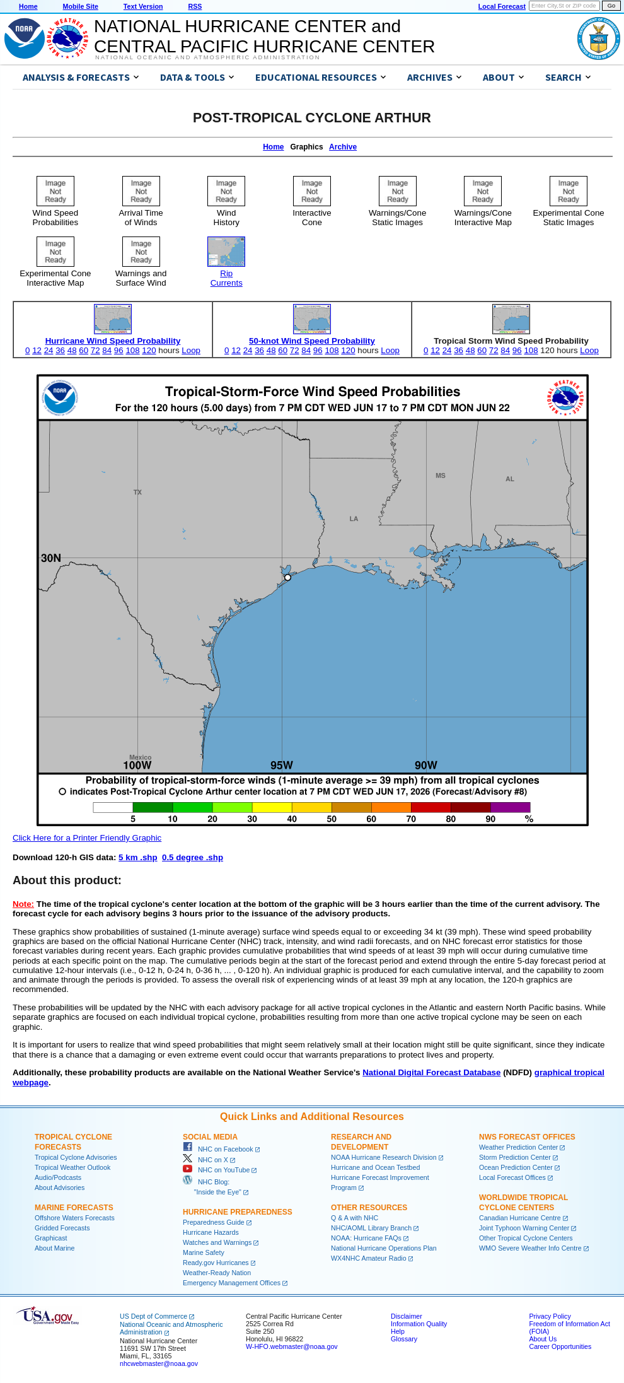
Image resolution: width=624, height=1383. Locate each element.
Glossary (404, 1339)
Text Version (143, 6)
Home (28, 6)
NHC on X (205, 1160)
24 (49, 350)
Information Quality (419, 1324)
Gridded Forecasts (62, 1228)
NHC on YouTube (216, 1170)
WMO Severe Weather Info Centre (530, 1248)
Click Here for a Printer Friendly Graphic (87, 838)
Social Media (210, 1137)
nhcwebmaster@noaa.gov (159, 1363)
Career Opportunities (560, 1346)
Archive (343, 147)
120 (149, 350)
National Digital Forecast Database (431, 1072)
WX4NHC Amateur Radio (369, 1258)
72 (95, 350)
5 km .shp (137, 857)
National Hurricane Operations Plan (384, 1248)
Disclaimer (406, 1316)
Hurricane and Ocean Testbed (375, 1167)
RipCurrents (226, 273)
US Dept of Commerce (153, 1316)
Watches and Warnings (217, 1242)
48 (72, 350)
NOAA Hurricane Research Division (384, 1157)
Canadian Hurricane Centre (520, 1218)
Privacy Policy (549, 1316)
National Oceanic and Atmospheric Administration (207, 57)
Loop (191, 350)
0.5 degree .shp (192, 857)
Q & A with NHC (354, 1218)
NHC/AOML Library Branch (371, 1228)
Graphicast (51, 1238)
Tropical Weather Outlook (72, 1167)
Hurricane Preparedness (237, 1212)
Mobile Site (80, 6)
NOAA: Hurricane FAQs (366, 1238)
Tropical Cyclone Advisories (76, 1157)
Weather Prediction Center (518, 1147)
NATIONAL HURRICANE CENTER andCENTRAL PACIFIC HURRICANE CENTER (264, 36)
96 (119, 350)
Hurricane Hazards (211, 1232)
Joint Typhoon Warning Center (524, 1228)
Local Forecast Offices (512, 1177)
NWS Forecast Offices (527, 1137)
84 (107, 350)
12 (37, 350)
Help (398, 1331)
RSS (195, 6)
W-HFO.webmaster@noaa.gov (292, 1346)
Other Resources (369, 1207)
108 (132, 350)
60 (83, 350)
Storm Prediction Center (515, 1157)
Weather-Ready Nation (217, 1272)
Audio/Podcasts (58, 1177)
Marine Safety (203, 1252)
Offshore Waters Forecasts (75, 1218)
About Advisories (59, 1187)
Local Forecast (502, 6)
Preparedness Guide (214, 1222)
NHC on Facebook (218, 1149)
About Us (543, 1339)
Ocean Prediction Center (516, 1167)
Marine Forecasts (74, 1207)
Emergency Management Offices (231, 1283)
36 (60, 350)
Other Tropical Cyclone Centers (526, 1238)
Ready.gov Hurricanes (216, 1262)
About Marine (54, 1248)
